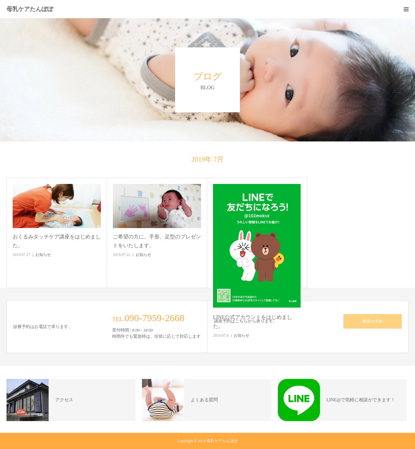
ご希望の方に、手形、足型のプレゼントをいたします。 (157, 241)
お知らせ (43, 254)
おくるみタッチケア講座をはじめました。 (57, 241)
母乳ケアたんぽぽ (29, 9)
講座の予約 (372, 321)
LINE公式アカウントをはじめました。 (252, 321)
